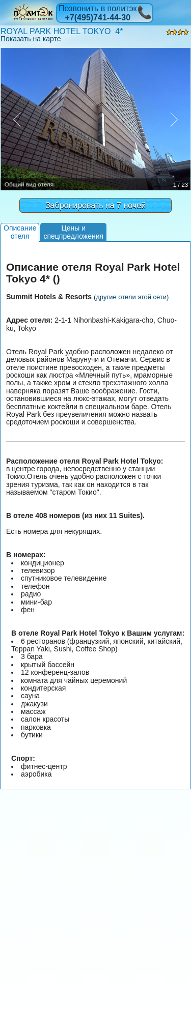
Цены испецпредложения (73, 232)
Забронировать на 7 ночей (95, 205)
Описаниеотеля (20, 232)
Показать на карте (31, 39)
